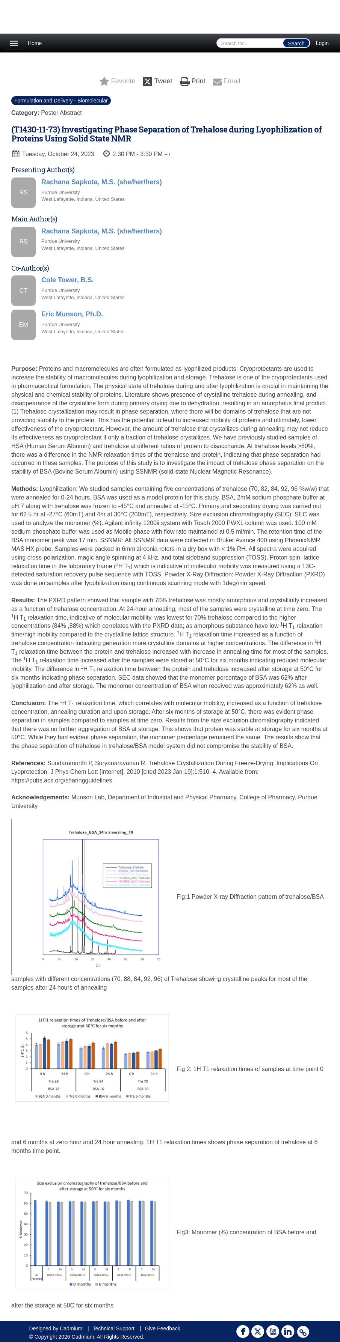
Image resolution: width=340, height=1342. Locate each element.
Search (296, 44)
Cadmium (71, 1328)
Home (35, 43)
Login (322, 43)
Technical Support (113, 1328)
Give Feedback (162, 1328)
